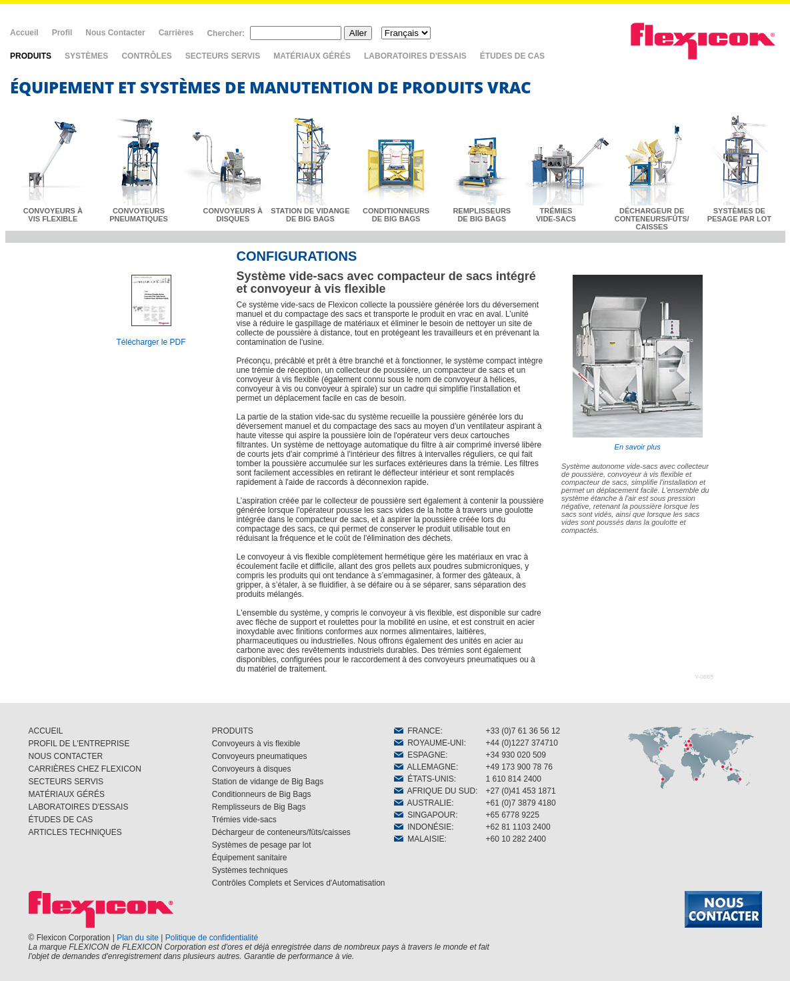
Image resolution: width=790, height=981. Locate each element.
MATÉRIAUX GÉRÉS (312, 56)
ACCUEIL (46, 731)
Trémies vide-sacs (244, 819)
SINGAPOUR (425, 815)
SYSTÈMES (86, 56)
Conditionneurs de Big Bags (261, 794)
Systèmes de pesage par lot (261, 845)
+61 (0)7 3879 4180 (521, 803)
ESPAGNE (420, 755)
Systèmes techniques (250, 870)
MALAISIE (419, 839)
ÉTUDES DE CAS (512, 56)
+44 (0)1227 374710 (522, 743)
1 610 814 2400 (513, 779)
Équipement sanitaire (249, 857)
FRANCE (417, 731)
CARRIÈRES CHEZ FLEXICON (85, 769)
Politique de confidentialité (211, 937)
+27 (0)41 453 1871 (521, 791)
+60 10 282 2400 (516, 839)
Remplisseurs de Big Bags (259, 807)
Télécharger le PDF (150, 342)
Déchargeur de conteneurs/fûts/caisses (281, 832)
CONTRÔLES (146, 56)
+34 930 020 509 (516, 755)
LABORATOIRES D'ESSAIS (415, 56)
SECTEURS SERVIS (222, 56)
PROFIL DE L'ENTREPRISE (79, 743)
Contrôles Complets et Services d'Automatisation (298, 883)
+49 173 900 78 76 (519, 767)
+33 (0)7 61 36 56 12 (523, 731)
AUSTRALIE (423, 803)
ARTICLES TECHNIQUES (75, 832)
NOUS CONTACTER (66, 756)
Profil (62, 32)
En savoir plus (638, 363)
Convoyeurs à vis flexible (256, 743)
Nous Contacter (115, 32)
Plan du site (138, 937)
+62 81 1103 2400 (518, 827)
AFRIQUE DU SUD (435, 791)
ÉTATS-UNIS (424, 779)
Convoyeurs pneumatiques (259, 756)
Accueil (24, 32)
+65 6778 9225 (512, 815)
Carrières (176, 32)
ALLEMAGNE (425, 767)
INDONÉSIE (423, 827)
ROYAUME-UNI (429, 743)
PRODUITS (30, 56)
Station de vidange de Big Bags (267, 781)
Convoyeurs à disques (251, 769)
